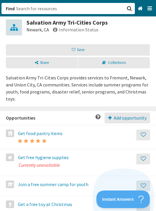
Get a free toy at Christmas (44, 204)
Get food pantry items (40, 133)
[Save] (143, 135)
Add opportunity (127, 118)
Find (10, 8)
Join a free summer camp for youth (52, 184)
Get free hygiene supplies (43, 157)
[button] (78, 105)
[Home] (141, 8)
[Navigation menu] (150, 8)
